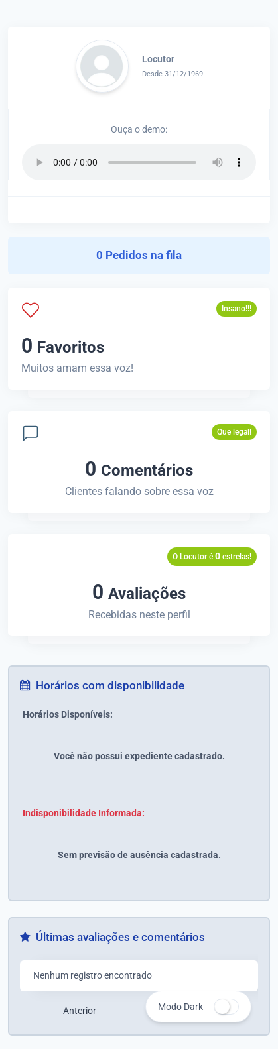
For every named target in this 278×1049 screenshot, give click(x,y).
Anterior (79, 1010)
